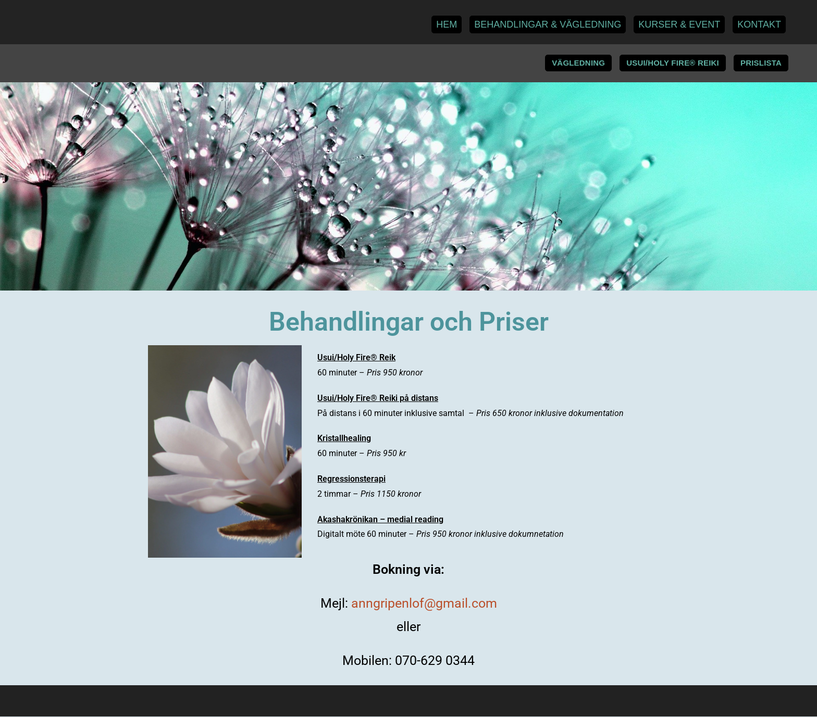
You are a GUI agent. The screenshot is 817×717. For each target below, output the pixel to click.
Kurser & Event (679, 24)
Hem (446, 24)
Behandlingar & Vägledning (547, 24)
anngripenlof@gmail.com (424, 603)
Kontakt (759, 24)
